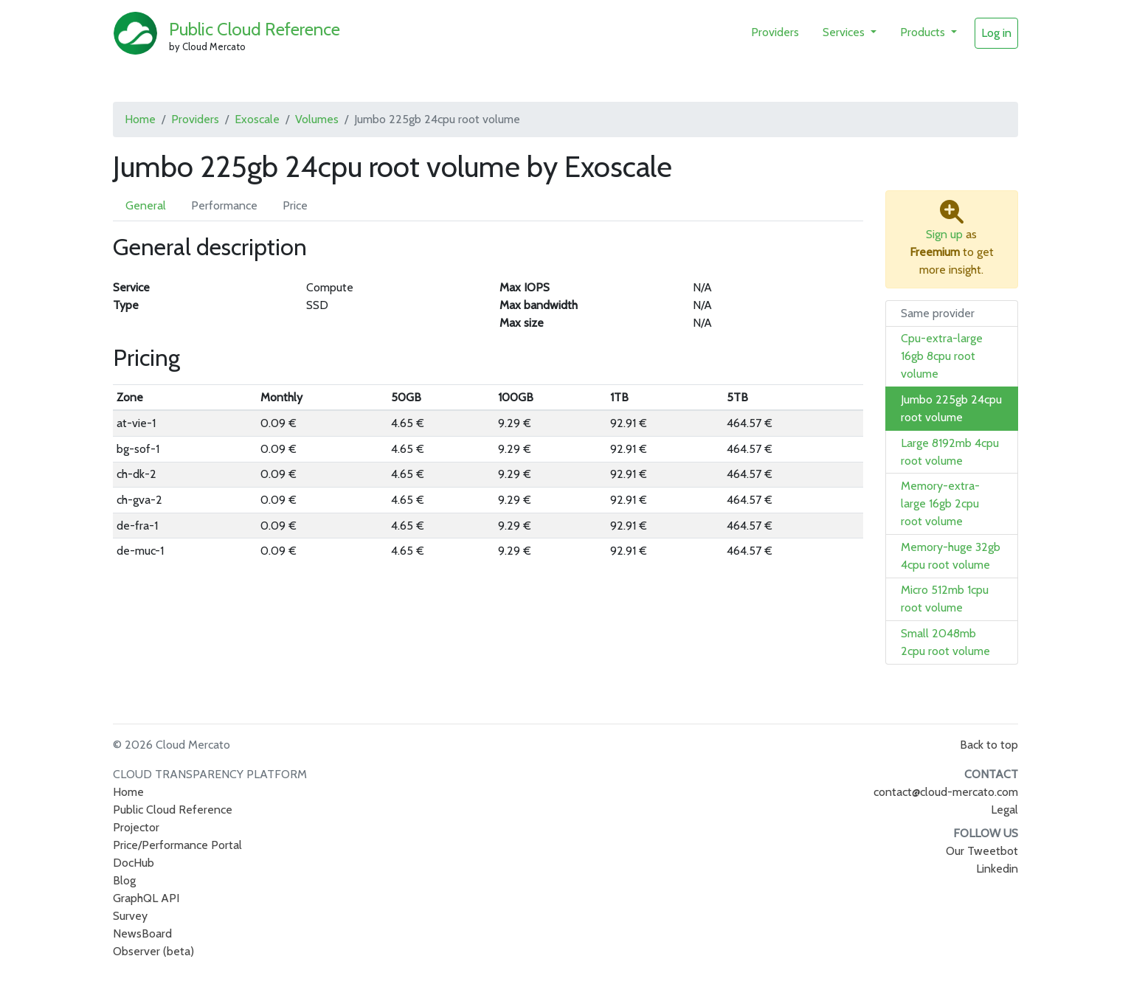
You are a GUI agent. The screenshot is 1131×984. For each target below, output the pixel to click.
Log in (996, 33)
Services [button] (845, 32)
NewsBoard (142, 933)
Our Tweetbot (982, 851)
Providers (775, 32)
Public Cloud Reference (254, 29)
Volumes (317, 119)
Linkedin (997, 869)
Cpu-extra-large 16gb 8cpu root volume (942, 356)
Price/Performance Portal (177, 845)
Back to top (989, 745)
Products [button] (924, 32)
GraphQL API (146, 898)
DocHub (133, 863)
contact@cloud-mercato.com (946, 792)
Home (140, 119)
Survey (130, 916)
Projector (136, 827)
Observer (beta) (153, 951)
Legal (1004, 810)
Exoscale (257, 119)
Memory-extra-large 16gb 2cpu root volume (940, 503)
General (145, 205)
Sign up (944, 234)
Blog (124, 880)
